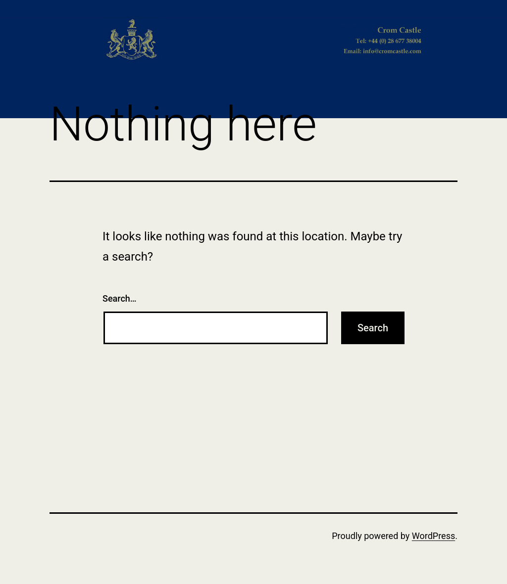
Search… (119, 298)
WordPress (433, 536)
